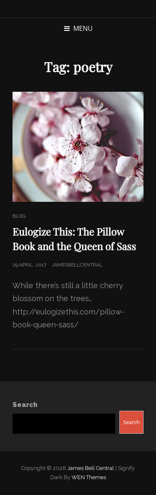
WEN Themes (89, 477)
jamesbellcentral (77, 265)
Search (24, 405)
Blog (19, 216)
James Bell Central (90, 468)
